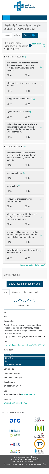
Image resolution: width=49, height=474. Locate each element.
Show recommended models (24, 284)
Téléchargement (31, 292)
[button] (30, 35)
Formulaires (37, 45)
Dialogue (16, 292)
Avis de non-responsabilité (24, 460)
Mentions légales (29, 458)
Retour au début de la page (33, 265)
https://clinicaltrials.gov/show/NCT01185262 (24, 345)
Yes (10, 75)
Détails (17, 35)
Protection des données (24, 462)
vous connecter (28, 395)
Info (5, 292)
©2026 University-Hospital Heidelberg (23, 465)
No (28, 75)
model (7, 35)
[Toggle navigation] (6, 17)
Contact (15, 458)
